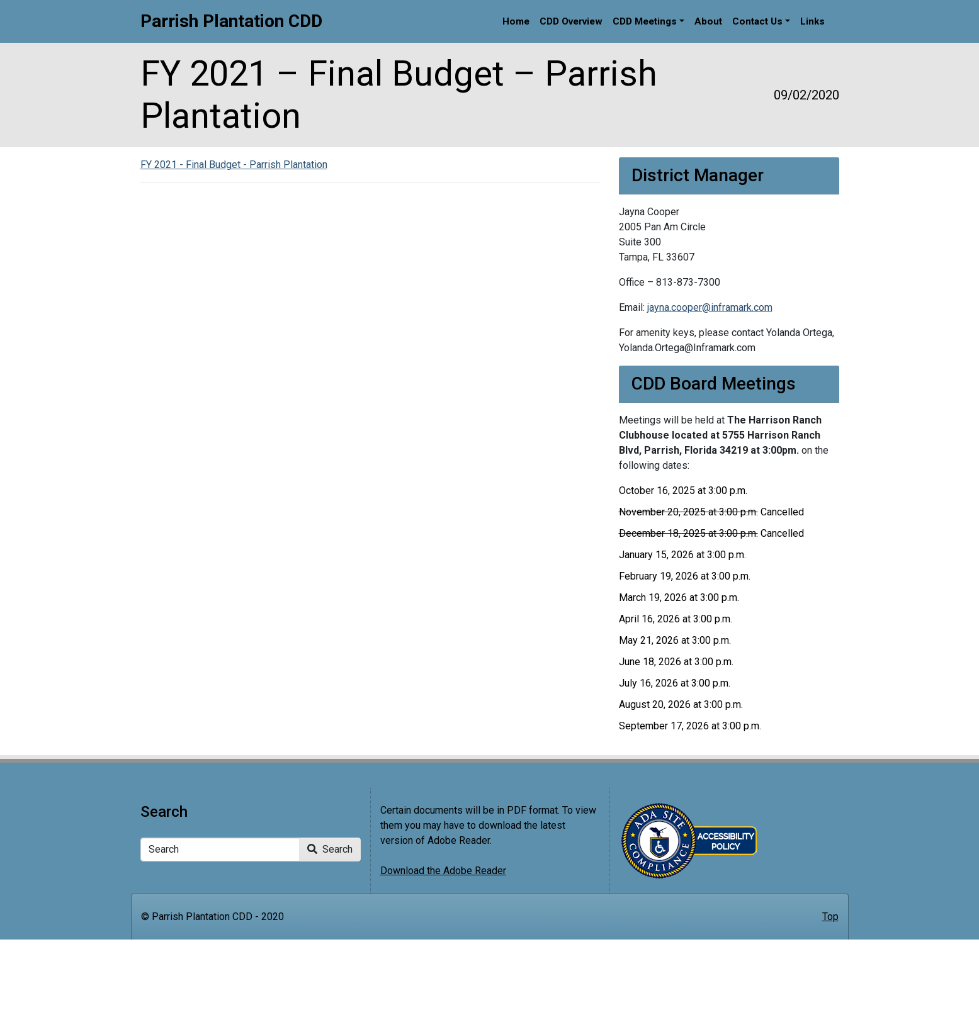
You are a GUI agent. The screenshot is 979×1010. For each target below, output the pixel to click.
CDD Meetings (645, 21)
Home (515, 21)
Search (330, 849)
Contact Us (757, 21)
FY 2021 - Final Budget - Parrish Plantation (233, 165)
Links (812, 21)
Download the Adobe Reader (443, 871)
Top (830, 917)
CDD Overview (571, 21)
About (708, 21)
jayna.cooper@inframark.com (709, 307)
